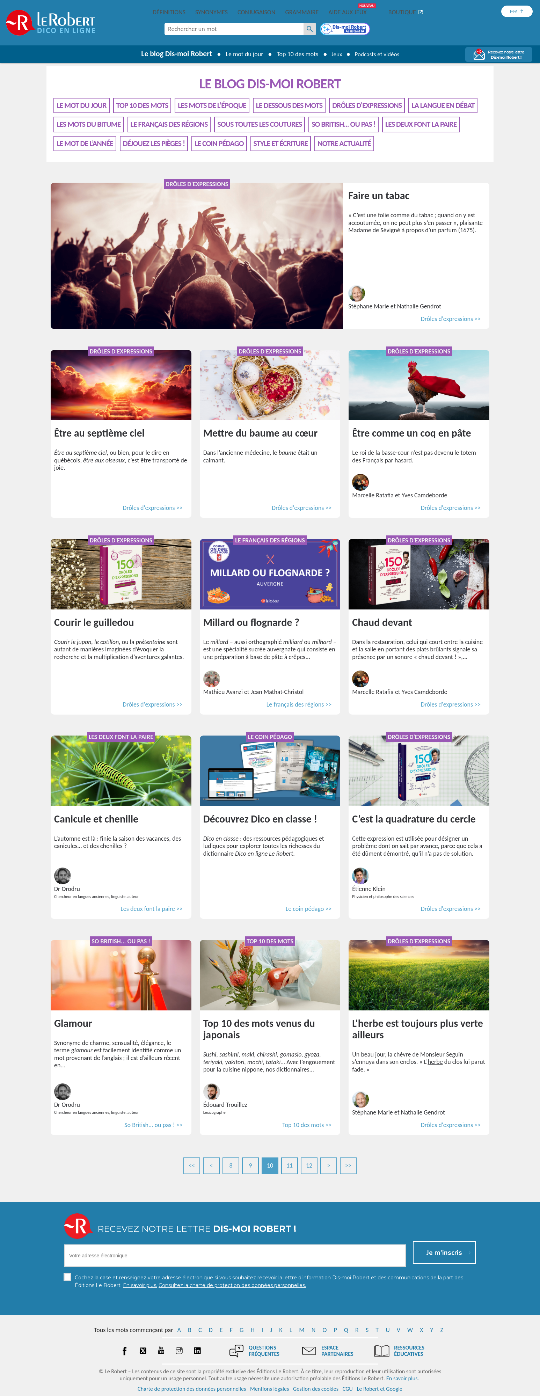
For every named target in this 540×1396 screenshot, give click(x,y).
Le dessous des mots (289, 105)
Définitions (169, 12)
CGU (348, 1389)
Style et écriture (281, 143)
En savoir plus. (402, 1378)
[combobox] (234, 29)
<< (192, 1165)
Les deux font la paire (421, 124)
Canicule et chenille (96, 818)
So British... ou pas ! (343, 124)
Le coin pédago (219, 143)
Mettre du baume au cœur (260, 432)
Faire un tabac (378, 195)
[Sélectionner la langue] (517, 11)
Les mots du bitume (89, 124)
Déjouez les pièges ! (154, 143)
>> (348, 1165)
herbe (435, 1062)
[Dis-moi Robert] (346, 29)
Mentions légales (269, 1389)
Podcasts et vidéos (378, 54)
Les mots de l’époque (212, 105)
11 (289, 1165)
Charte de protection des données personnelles (192, 1389)
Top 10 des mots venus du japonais (259, 1029)
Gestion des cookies (315, 1389)
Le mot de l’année (85, 143)
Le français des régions (169, 124)
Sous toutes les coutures (259, 124)
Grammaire (302, 12)
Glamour (73, 1023)
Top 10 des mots (295, 54)
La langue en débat (442, 105)
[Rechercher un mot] (310, 29)
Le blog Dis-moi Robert (174, 53)
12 (309, 1165)
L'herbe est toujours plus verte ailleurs (417, 1029)
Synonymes (211, 12)
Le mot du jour (242, 54)
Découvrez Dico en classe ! (260, 818)
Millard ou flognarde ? (251, 622)
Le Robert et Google (379, 1389)
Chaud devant (382, 622)
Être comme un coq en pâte (411, 432)
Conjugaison (256, 12)
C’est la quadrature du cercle (414, 818)
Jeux (335, 54)
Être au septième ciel (99, 432)
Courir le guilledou (94, 622)
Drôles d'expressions (367, 105)
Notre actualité (344, 143)
